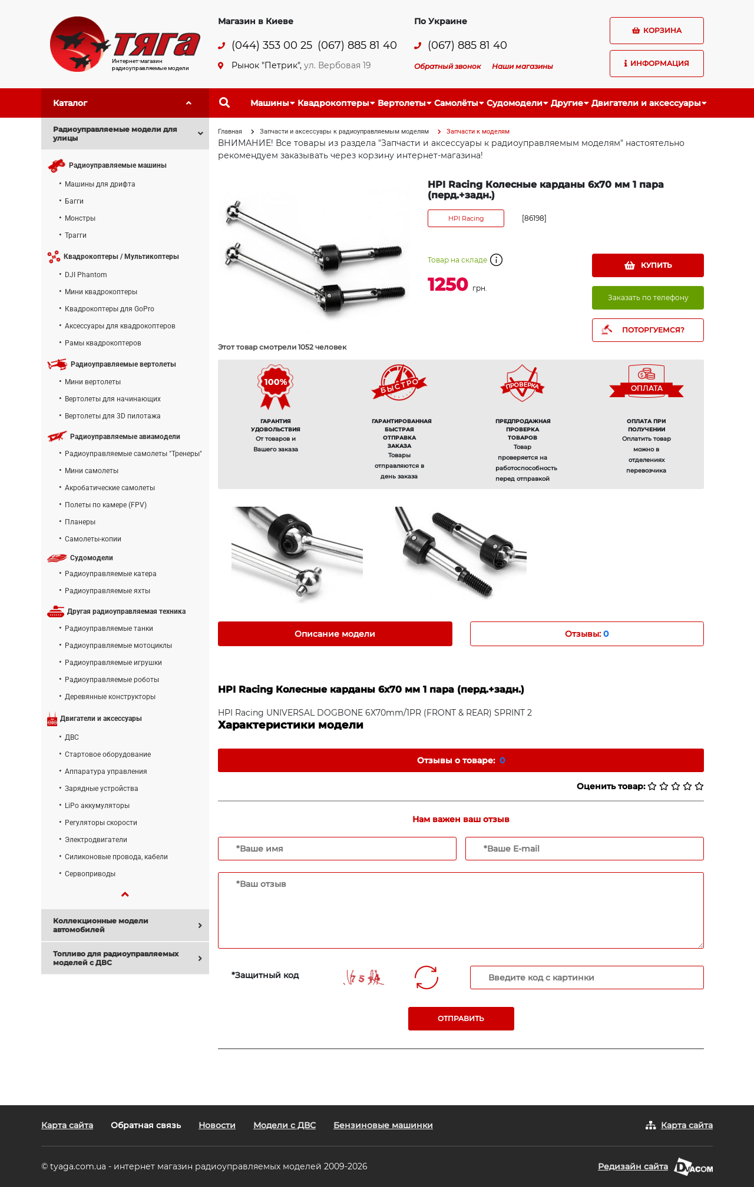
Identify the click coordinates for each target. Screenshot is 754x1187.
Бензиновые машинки (383, 1125)
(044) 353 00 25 (272, 45)
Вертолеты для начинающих (113, 399)
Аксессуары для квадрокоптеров (120, 326)
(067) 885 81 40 (357, 45)
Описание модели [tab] (335, 634)
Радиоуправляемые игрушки (113, 663)
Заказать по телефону (648, 297)
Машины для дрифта (100, 184)
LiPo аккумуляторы (97, 806)
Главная (230, 131)
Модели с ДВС (284, 1125)
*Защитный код (265, 975)
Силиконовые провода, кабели (116, 857)
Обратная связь (146, 1125)
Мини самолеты (91, 471)
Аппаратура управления (106, 771)
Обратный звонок (447, 66)
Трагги (76, 235)
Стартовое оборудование (108, 754)
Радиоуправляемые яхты (107, 591)
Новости (217, 1125)
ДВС (72, 737)
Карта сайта (67, 1125)
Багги (74, 201)
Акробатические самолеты (110, 488)
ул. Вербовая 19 (337, 65)
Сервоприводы (90, 874)
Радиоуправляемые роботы (112, 680)
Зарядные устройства (101, 788)
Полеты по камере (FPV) (106, 505)
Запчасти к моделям (478, 131)
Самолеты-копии (93, 539)
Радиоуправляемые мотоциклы (118, 645)
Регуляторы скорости (101, 823)
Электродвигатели (96, 840)
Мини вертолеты (93, 382)
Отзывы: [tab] (587, 634)
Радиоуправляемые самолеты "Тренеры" (133, 454)
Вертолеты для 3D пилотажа (113, 416)
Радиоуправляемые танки (109, 628)
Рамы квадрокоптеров (103, 343)
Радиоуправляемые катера (111, 574)
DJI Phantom (86, 275)
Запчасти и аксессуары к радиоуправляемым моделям (344, 131)
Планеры (80, 522)
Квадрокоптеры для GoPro (109, 309)
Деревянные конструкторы (110, 697)
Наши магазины (522, 66)
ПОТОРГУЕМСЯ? (653, 329)
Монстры (80, 218)
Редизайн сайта (633, 1166)
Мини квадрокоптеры (101, 292)
